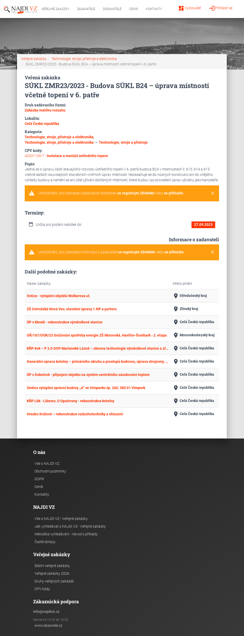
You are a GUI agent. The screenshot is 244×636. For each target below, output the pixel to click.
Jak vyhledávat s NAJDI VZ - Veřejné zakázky (70, 526)
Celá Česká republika (193, 322)
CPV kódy (42, 589)
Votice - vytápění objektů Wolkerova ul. (58, 296)
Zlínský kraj (185, 309)
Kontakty (154, 9)
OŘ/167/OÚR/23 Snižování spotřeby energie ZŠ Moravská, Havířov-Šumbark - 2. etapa (97, 335)
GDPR (39, 479)
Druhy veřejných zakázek (54, 581)
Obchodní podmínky (50, 471)
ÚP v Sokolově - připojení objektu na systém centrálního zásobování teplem (88, 375)
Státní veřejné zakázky (52, 566)
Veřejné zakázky (55, 9)
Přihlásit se (220, 8)
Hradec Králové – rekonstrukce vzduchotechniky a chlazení (75, 414)
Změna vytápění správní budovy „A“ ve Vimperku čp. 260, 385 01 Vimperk (86, 388)
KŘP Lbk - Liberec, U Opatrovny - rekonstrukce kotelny (70, 401)
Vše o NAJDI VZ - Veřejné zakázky (61, 519)
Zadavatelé (86, 9)
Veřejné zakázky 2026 (51, 573)
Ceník (133, 9)
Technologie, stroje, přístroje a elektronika (84, 59)
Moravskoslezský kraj (194, 335)
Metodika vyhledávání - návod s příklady (66, 534)
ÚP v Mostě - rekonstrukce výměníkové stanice (64, 322)
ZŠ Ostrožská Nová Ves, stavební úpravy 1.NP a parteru (72, 309)
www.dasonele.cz (48, 625)
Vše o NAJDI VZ (46, 463)
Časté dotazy (45, 542)
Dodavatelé (112, 9)
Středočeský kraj (190, 296)
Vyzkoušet (189, 8)
